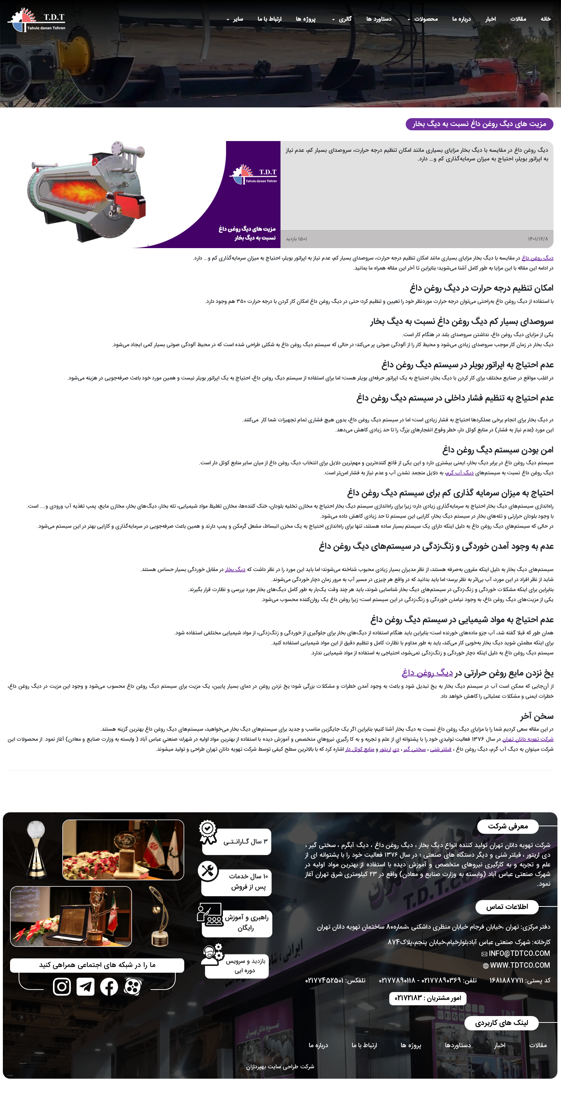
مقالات (518, 19)
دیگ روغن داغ (537, 258)
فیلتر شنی (441, 749)
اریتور (385, 749)
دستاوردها (458, 1045)
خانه (546, 19)
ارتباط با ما (269, 19)
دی (395, 749)
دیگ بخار (431, 845)
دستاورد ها (378, 19)
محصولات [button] (426, 19)
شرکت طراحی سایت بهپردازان (280, 1067)
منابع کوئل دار (359, 749)
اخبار (491, 19)
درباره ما (461, 19)
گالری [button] (345, 19)
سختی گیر (415, 749)
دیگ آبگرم (355, 845)
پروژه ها (306, 19)
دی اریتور (538, 855)
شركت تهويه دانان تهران (527, 739)
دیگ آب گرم (460, 473)
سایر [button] (238, 19)
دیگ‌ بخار (235, 569)
